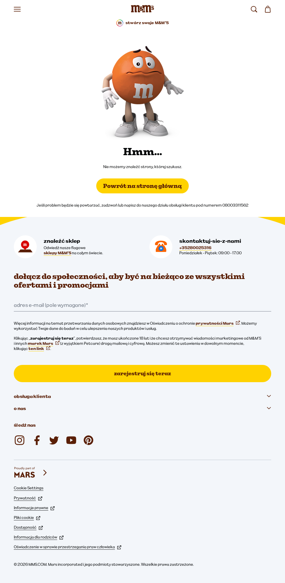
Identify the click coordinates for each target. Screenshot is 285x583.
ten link (39, 348)
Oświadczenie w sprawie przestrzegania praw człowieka (67, 546)
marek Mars (43, 343)
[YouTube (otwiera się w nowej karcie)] (71, 440)
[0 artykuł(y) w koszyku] (268, 9)
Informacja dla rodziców (38, 537)
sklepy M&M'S (57, 253)
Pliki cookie (27, 517)
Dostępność (28, 527)
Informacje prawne (34, 507)
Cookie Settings (28, 488)
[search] (254, 9)
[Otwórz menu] (17, 9)
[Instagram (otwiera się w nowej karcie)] (19, 440)
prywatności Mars (218, 323)
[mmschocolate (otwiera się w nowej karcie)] (88, 440)
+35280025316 (195, 247)
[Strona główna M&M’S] (142, 9)
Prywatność (28, 498)
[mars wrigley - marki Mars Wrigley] (31, 472)
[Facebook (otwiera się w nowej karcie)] (37, 440)
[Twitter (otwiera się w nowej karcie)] (54, 440)
